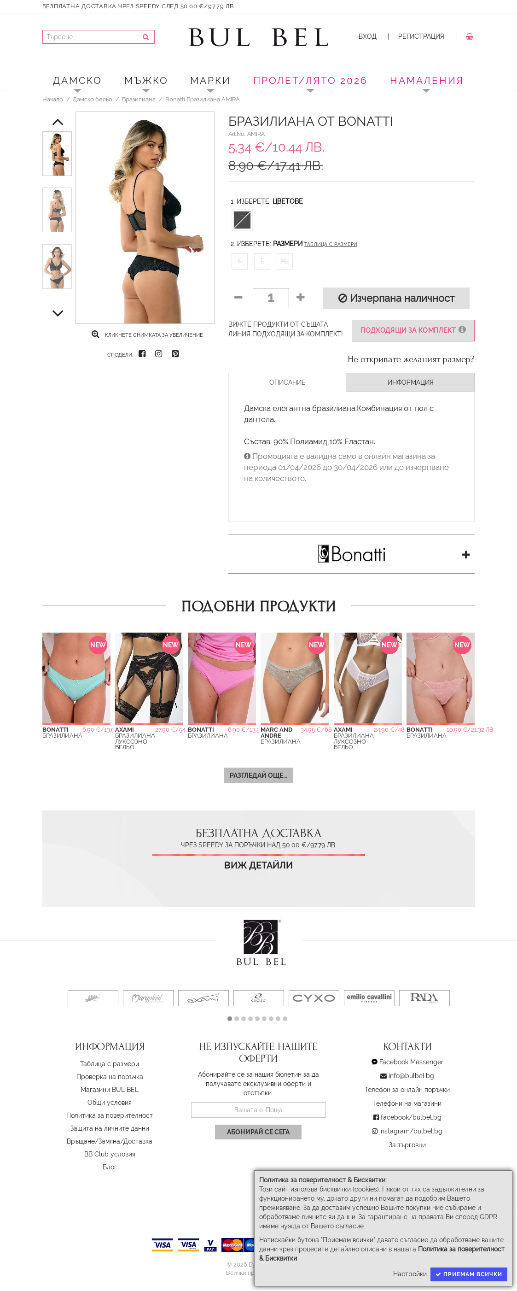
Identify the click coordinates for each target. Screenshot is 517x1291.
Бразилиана (139, 99)
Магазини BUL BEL (110, 1089)
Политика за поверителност (109, 1115)
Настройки (410, 1274)
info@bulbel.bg (411, 1076)
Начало (52, 99)
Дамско (77, 80)
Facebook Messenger (411, 1062)
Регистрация (421, 36)
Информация (411, 382)
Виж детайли (258, 865)
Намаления (427, 80)
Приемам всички (469, 1274)
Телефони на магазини (407, 1103)
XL (285, 261)
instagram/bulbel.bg (410, 1131)
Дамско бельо (92, 99)
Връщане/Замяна (93, 1141)
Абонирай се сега (258, 1132)
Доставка (137, 1141)
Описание (287, 382)
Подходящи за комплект (413, 330)
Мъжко (146, 80)
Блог (110, 1167)
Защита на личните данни (109, 1128)
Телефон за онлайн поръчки (407, 1089)
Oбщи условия (109, 1102)
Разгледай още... (258, 775)
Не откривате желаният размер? (411, 359)
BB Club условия (109, 1154)
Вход (368, 36)
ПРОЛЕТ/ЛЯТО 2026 (310, 80)
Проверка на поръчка (109, 1076)
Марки (210, 80)
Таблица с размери (330, 244)
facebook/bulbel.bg (411, 1117)
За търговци (407, 1145)
